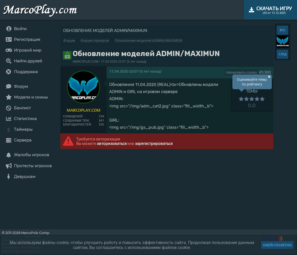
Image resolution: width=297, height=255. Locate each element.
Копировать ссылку (241, 72)
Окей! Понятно (277, 245)
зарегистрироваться (154, 143)
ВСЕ (282, 30)
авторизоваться (112, 143)
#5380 (265, 72)
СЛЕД (282, 54)
